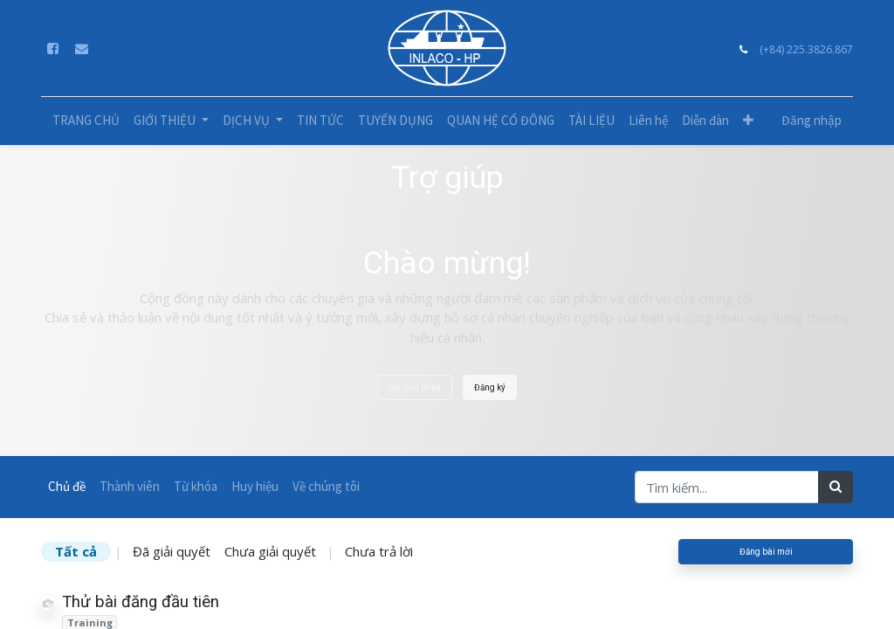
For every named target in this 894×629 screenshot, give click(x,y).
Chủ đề (67, 486)
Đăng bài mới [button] (766, 551)
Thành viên (130, 486)
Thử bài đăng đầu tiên (140, 602)
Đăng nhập (811, 120)
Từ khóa (195, 486)
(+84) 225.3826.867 (806, 49)
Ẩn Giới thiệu (415, 387)
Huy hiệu (255, 486)
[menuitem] (86, 121)
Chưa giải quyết (270, 551)
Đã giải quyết (171, 551)
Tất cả (76, 551)
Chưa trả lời (379, 551)
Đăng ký (489, 387)
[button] (748, 121)
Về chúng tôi (326, 486)
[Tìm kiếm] (835, 487)
